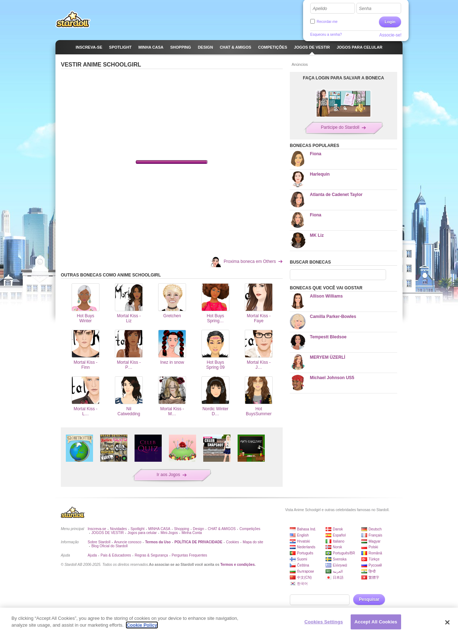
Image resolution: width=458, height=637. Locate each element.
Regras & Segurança (151, 555)
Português (305, 553)
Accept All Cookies (376, 621)
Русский (375, 565)
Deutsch (375, 529)
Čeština (303, 565)
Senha (365, 8)
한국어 (302, 583)
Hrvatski (303, 541)
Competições (249, 529)
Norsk (337, 547)
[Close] (447, 622)
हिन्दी (372, 571)
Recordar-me (327, 22)
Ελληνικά (340, 565)
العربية (338, 571)
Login (390, 22)
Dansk (338, 529)
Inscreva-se (97, 529)
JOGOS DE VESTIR (107, 533)
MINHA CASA (159, 529)
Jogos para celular (142, 533)
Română (375, 553)
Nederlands (306, 547)
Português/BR (344, 553)
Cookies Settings (323, 621)
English (303, 535)
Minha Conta (191, 533)
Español (339, 535)
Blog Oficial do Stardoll (109, 546)
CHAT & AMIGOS (222, 529)
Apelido (320, 8)
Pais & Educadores (116, 555)
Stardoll (73, 19)
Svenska (339, 559)
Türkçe (374, 559)
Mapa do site (253, 542)
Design (198, 529)
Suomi (302, 559)
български (305, 571)
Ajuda (92, 555)
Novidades (118, 529)
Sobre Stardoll (99, 542)
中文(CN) (304, 577)
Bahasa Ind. (306, 529)
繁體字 (374, 577)
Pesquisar (369, 599)
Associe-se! (390, 35)
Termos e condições (237, 565)
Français (375, 535)
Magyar (374, 541)
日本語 (338, 577)
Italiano (338, 541)
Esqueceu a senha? (326, 34)
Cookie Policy (142, 625)
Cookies (232, 542)
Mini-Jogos (169, 533)
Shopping (181, 529)
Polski (373, 547)
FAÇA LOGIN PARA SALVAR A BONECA (343, 77)
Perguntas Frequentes (189, 555)
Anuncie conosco (127, 542)
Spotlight (138, 529)
